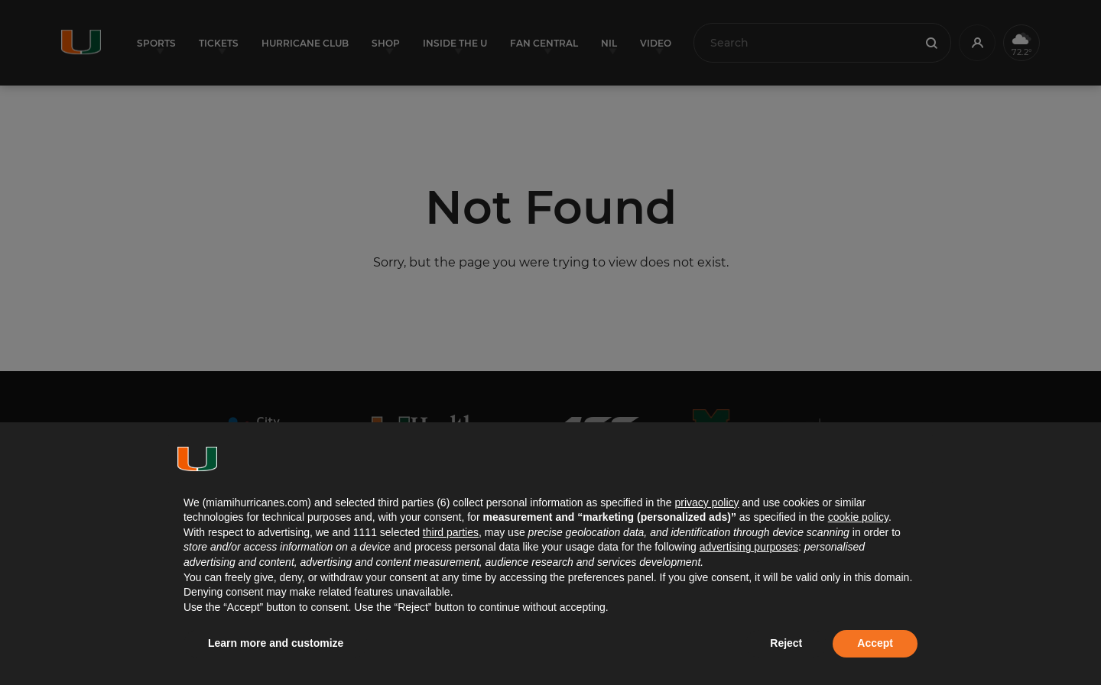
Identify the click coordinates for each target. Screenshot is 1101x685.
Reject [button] (786, 643)
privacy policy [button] (706, 502)
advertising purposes (749, 547)
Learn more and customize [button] (275, 643)
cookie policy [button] (858, 517)
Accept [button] (875, 643)
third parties (451, 532)
